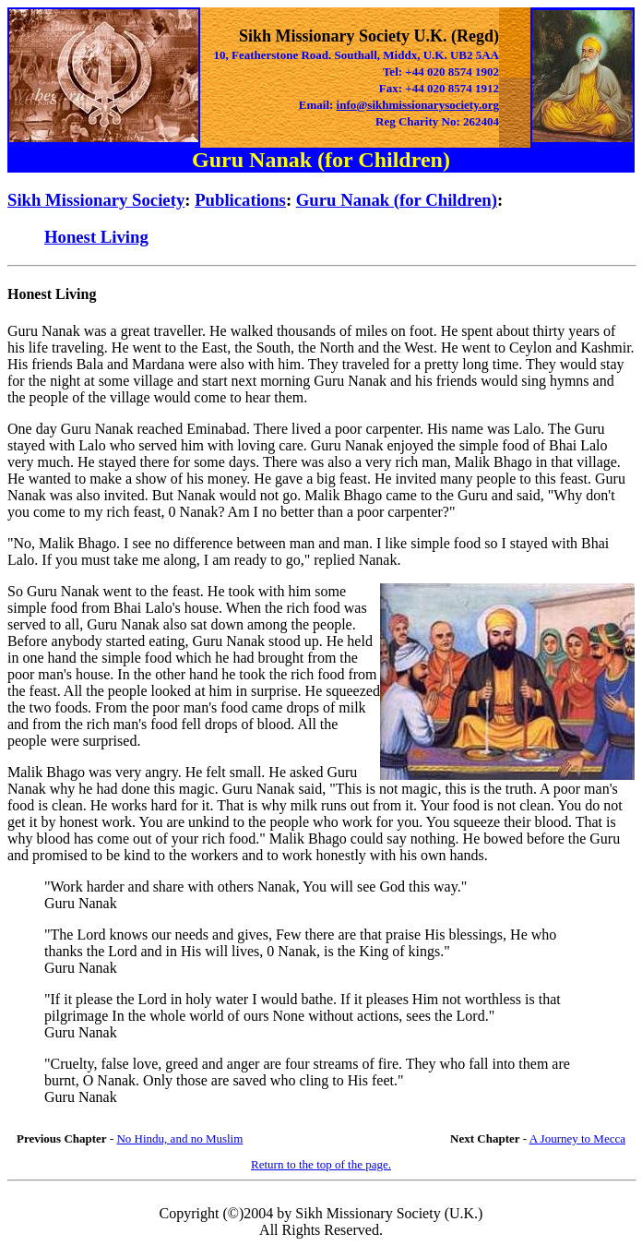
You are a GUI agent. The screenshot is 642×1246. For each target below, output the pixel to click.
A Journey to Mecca (577, 1138)
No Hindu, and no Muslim (179, 1138)
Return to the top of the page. (321, 1164)
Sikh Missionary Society (95, 200)
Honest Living (96, 236)
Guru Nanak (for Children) (396, 200)
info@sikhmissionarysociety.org (418, 105)
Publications (240, 200)
